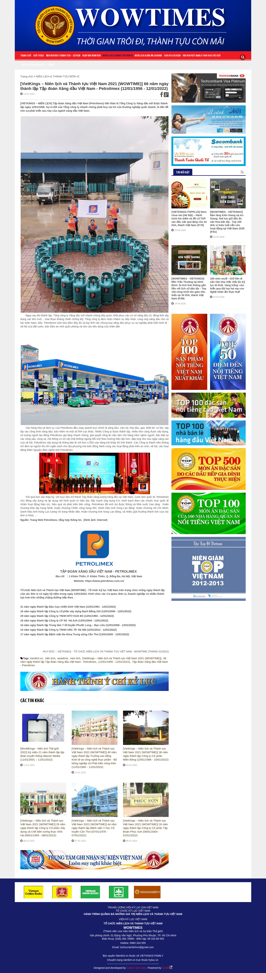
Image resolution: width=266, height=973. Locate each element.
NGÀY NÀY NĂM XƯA (91, 55)
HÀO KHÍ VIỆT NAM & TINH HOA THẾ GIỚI (202, 55)
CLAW (167, 967)
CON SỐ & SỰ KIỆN (172, 55)
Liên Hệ (50, 65)
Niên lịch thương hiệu (33, 65)
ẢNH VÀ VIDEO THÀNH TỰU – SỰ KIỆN (63, 55)
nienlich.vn (36, 658)
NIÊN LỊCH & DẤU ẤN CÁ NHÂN (148, 55)
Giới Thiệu (38, 55)
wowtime (61, 658)
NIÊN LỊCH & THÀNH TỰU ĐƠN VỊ (118, 55)
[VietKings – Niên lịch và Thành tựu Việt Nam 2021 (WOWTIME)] (117, 658)
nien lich (73, 658)
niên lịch (49, 658)
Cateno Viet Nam (136, 967)
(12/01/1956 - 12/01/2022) (104, 661)
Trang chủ (25, 55)
